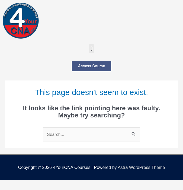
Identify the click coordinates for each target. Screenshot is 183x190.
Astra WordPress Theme (141, 167)
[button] (91, 48)
